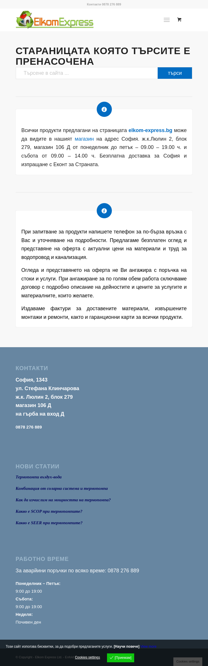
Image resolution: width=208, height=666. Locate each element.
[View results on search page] (175, 73)
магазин (84, 139)
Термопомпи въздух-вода (39, 477)
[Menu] (167, 20)
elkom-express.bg (150, 130)
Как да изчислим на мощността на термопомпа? (63, 500)
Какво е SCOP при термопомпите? (49, 511)
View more (148, 647)
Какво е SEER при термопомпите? (49, 522)
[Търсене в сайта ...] (104, 73)
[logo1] (86, 19)
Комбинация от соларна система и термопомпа (62, 488)
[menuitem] (168, 20)
